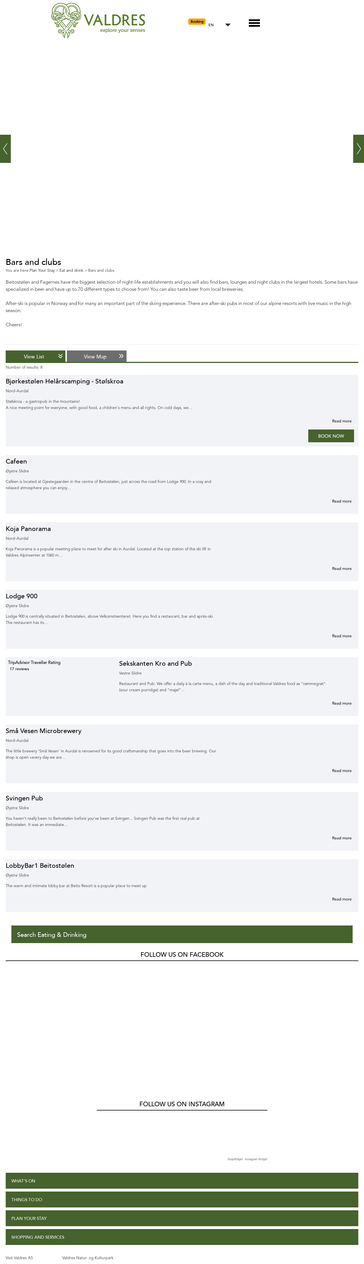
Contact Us (25, 1242)
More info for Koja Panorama (335, 568)
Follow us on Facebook (182, 954)
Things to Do (26, 1086)
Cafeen (16, 461)
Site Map (20, 1223)
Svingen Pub (24, 798)
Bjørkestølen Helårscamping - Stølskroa (64, 381)
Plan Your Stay (29, 1104)
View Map (95, 357)
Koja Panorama (28, 529)
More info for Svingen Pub (335, 838)
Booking (197, 22)
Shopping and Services (37, 1123)
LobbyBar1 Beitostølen (40, 865)
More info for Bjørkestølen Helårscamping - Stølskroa (335, 421)
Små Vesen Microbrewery (44, 731)
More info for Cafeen (335, 501)
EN (211, 25)
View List (34, 357)
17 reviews (19, 669)
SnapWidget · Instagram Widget (247, 1045)
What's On (23, 1067)
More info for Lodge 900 (335, 636)
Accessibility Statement (39, 1205)
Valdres (13, 970)
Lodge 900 (22, 596)
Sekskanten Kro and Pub (155, 663)
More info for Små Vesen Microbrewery (335, 770)
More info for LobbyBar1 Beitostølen (335, 899)
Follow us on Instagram (182, 990)
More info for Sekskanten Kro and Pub (335, 703)
